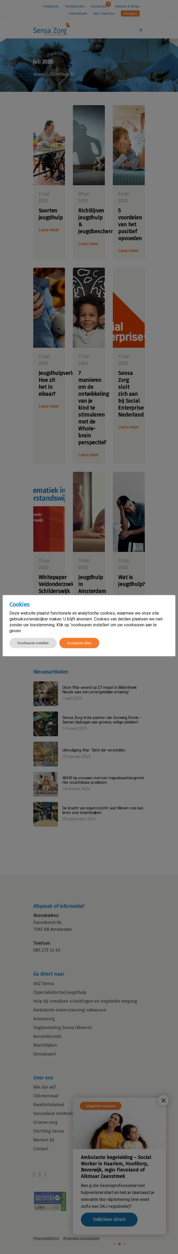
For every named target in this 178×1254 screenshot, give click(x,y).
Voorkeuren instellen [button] (33, 643)
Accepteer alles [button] (79, 643)
